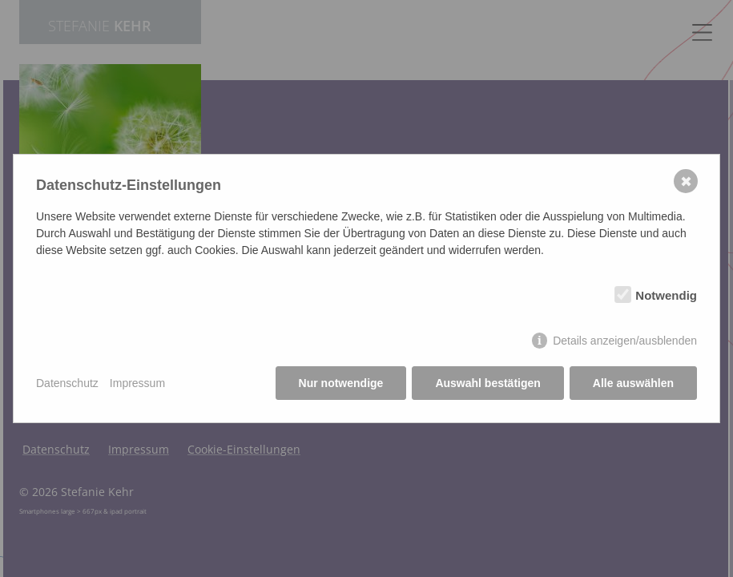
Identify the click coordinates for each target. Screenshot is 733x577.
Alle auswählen (633, 383)
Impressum (137, 383)
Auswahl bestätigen (487, 383)
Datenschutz (67, 383)
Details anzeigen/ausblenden (625, 340)
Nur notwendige (341, 383)
